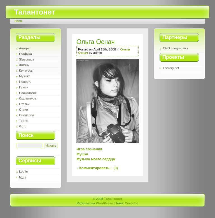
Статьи (24, 104)
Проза (23, 87)
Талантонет (34, 12)
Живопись (26, 59)
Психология (27, 93)
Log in (23, 171)
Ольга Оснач (95, 41)
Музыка (25, 76)
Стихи (23, 109)
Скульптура (27, 98)
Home (19, 21)
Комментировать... (96, 168)
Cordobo (131, 203)
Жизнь (24, 65)
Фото (22, 126)
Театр (23, 120)
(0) (115, 168)
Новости (25, 81)
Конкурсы (26, 70)
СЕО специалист (175, 48)
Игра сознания (89, 149)
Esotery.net (171, 68)
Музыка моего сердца (95, 159)
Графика (25, 53)
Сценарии (26, 115)
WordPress (104, 203)
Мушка (82, 154)
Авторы (24, 48)
